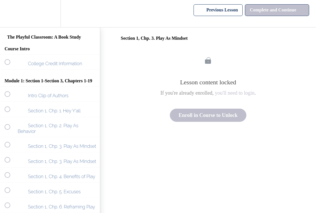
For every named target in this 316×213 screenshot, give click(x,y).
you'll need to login (235, 93)
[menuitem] (50, 13)
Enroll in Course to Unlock (208, 115)
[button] (10, 13)
